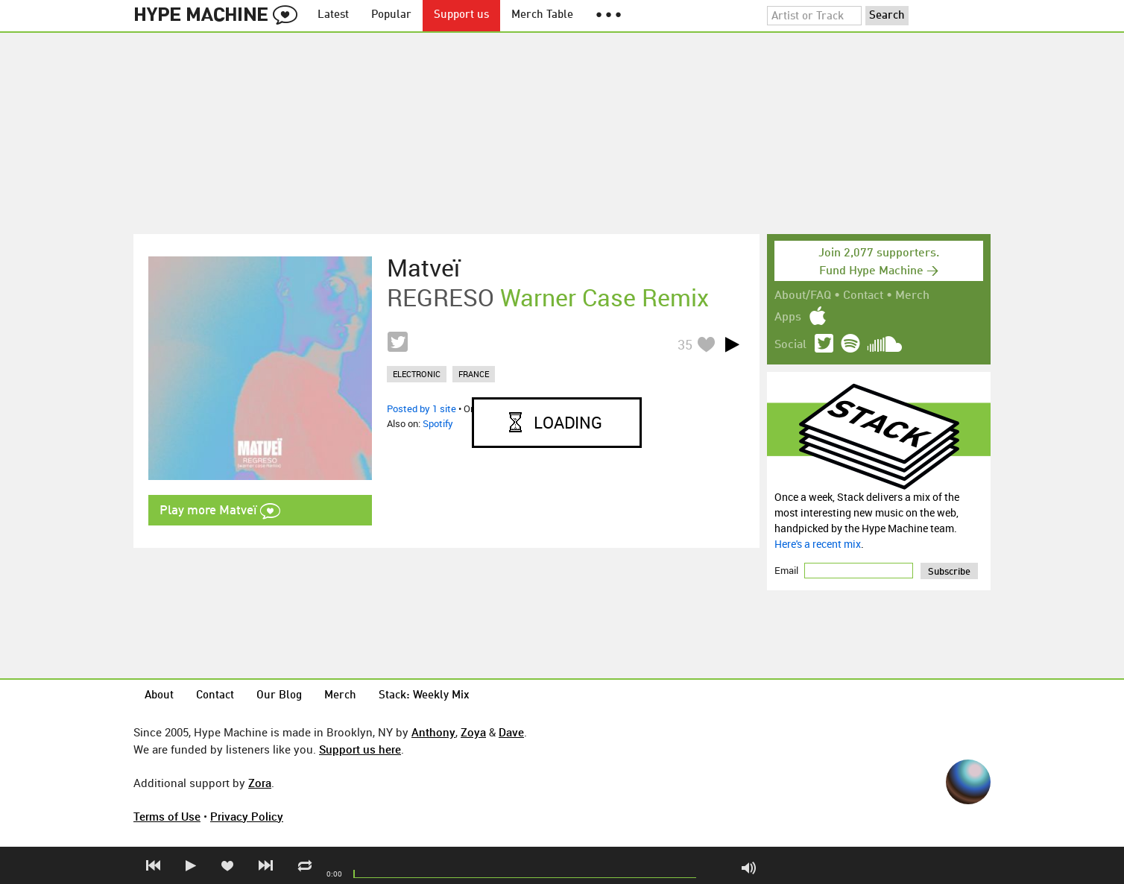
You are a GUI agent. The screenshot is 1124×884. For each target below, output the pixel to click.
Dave (511, 731)
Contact (863, 296)
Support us (461, 15)
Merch (912, 296)
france (473, 373)
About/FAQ (802, 296)
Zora (259, 782)
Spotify (438, 423)
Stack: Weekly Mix (424, 695)
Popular (391, 15)
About (159, 695)
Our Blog (279, 695)
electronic (417, 373)
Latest (333, 15)
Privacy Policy (246, 816)
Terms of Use (167, 816)
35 (685, 344)
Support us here (360, 749)
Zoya (473, 731)
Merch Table (542, 15)
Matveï (423, 267)
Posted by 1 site (421, 408)
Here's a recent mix (817, 544)
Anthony (433, 731)
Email (787, 570)
